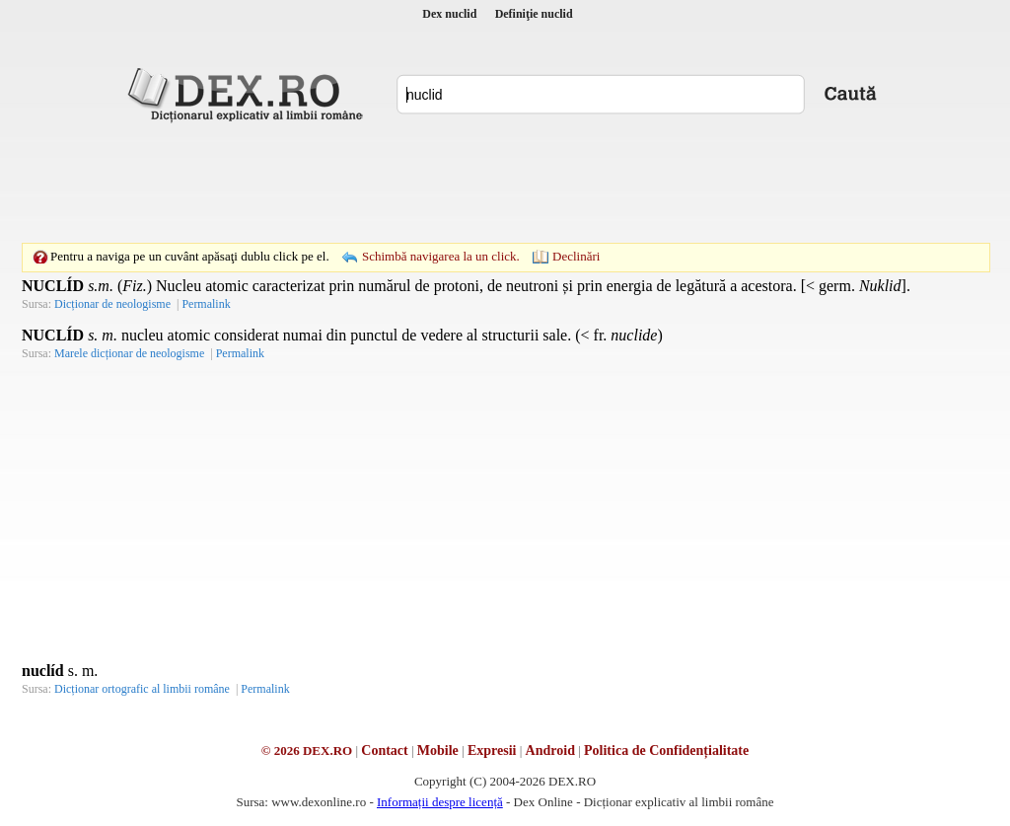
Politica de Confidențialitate (666, 750)
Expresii (492, 750)
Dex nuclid (449, 14)
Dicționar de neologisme (112, 304)
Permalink (205, 304)
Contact (384, 750)
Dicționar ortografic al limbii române (142, 689)
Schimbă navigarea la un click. (441, 256)
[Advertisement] (505, 182)
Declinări (576, 256)
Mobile (438, 750)
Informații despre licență (440, 801)
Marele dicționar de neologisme (129, 353)
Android (550, 750)
